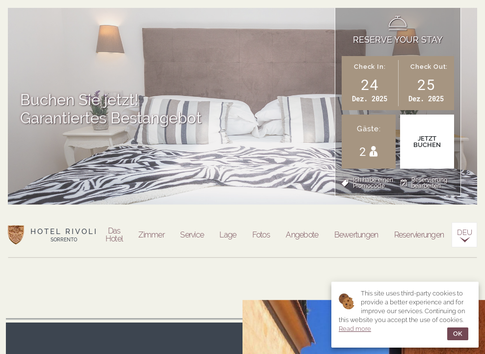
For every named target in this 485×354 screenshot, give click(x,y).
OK (457, 333)
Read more (355, 328)
